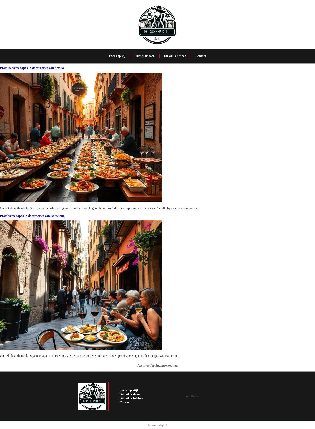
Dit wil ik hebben (175, 56)
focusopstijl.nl (157, 425)
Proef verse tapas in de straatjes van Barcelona (32, 216)
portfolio (192, 396)
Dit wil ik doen (145, 56)
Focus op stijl (117, 56)
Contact (201, 56)
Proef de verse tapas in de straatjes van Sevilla (32, 68)
